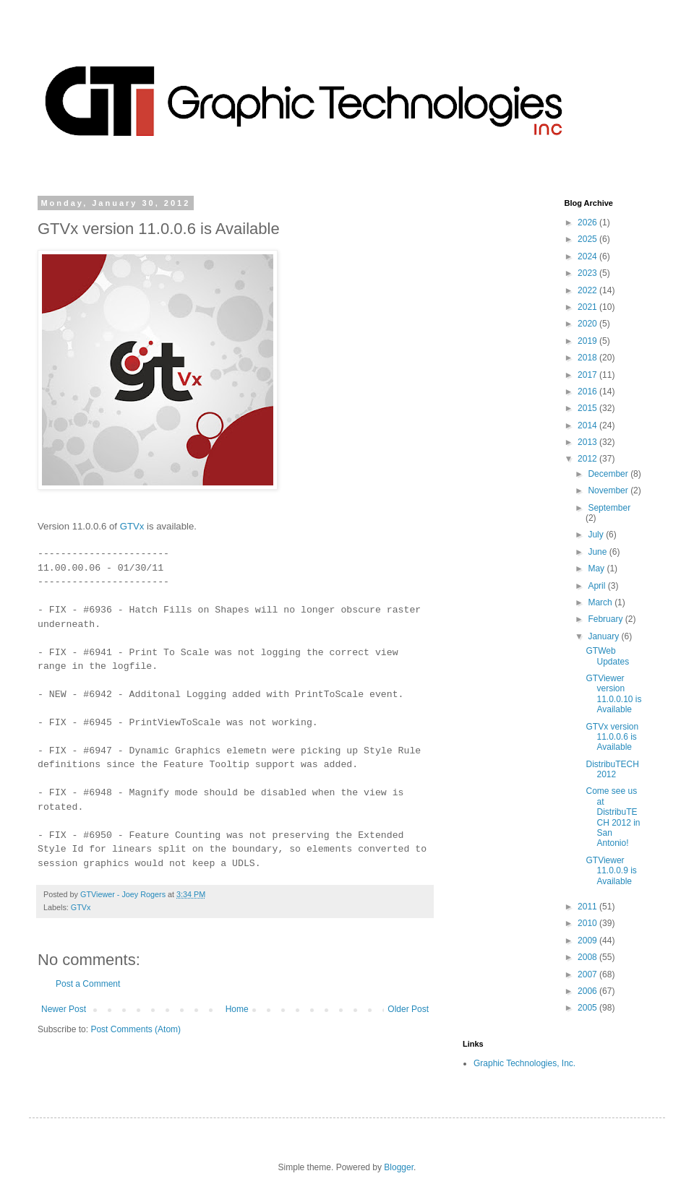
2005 (588, 1008)
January (604, 636)
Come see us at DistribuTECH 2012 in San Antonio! (613, 817)
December (609, 474)
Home (237, 1009)
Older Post (408, 1009)
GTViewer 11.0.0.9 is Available (611, 870)
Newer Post (63, 1009)
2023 (588, 273)
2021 (588, 307)
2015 (588, 408)
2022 (588, 290)
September (609, 508)
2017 (588, 375)
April (597, 586)
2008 (588, 957)
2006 (588, 991)
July (597, 534)
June (598, 552)
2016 (588, 391)
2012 (588, 459)
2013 (588, 442)
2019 (588, 341)
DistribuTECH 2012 (612, 769)
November (609, 490)
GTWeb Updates (607, 656)
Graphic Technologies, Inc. (524, 1063)
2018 (588, 358)
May (597, 568)
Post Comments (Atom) (135, 1029)
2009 (588, 940)
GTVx (132, 526)
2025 (588, 239)
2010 (588, 923)
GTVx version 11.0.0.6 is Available (612, 737)
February (606, 619)
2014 (588, 425)
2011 (588, 907)
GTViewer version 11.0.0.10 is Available (613, 693)
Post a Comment (88, 984)
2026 (588, 222)
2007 (588, 974)
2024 (588, 256)
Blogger (399, 1167)
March (601, 602)
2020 (588, 324)
